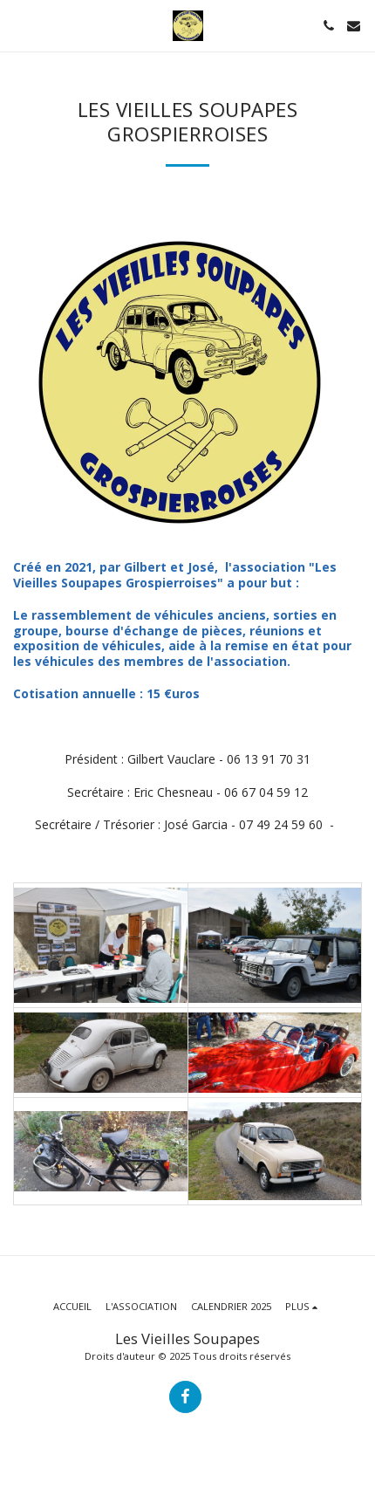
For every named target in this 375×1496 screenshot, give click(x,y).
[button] (19, 25)
